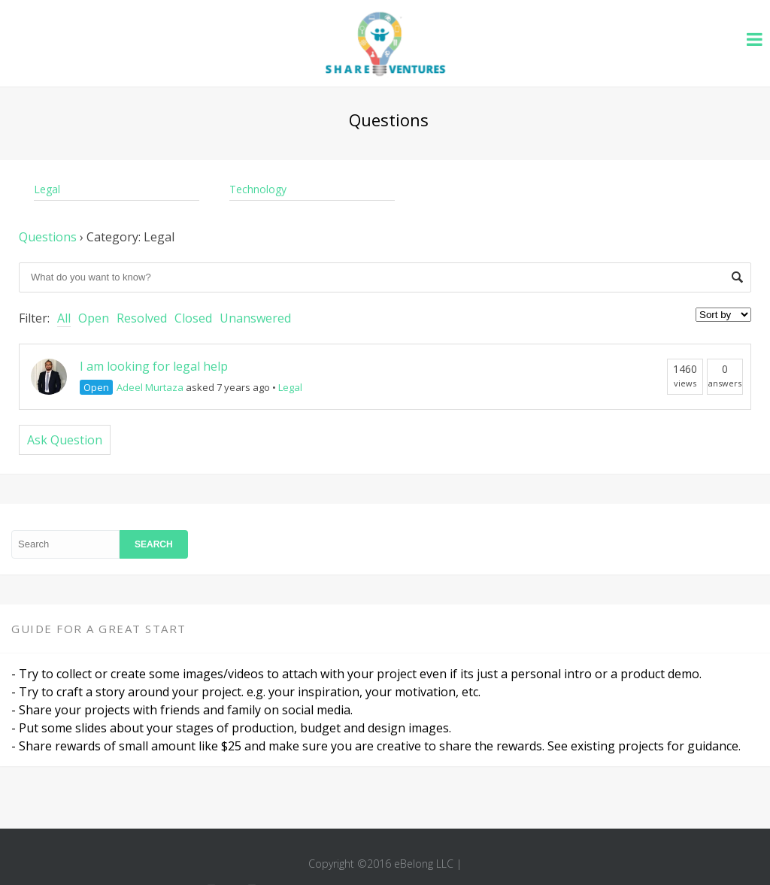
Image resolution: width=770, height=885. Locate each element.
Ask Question (64, 440)
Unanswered (255, 318)
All (64, 318)
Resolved (142, 318)
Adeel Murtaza (150, 387)
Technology (257, 189)
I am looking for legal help (154, 366)
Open (93, 318)
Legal (47, 189)
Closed (193, 318)
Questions (48, 237)
